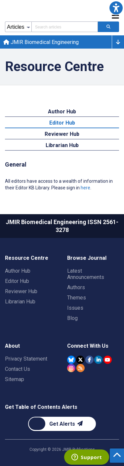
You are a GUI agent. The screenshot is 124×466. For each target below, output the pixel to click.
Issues (75, 308)
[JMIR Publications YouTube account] (107, 360)
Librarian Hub (20, 301)
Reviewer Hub (21, 291)
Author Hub (17, 271)
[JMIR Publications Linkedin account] (98, 360)
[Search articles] (108, 26)
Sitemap (14, 379)
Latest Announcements (85, 274)
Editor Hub (17, 281)
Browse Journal (86, 258)
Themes (76, 297)
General (15, 164)
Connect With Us (87, 346)
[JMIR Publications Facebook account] (89, 360)
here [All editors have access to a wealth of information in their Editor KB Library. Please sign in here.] (85, 187)
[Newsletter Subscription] (62, 424)
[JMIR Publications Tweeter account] (80, 360)
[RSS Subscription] (80, 368)
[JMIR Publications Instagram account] (71, 368)
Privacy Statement (26, 359)
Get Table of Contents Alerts (41, 407)
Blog (72, 318)
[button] (116, 8)
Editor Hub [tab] (62, 123)
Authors (76, 287)
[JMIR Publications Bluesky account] (71, 360)
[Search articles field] (64, 26)
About (12, 346)
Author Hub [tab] (62, 111)
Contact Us (17, 369)
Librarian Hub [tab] (62, 145)
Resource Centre (26, 258)
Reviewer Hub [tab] (62, 134)
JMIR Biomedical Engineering (41, 42)
